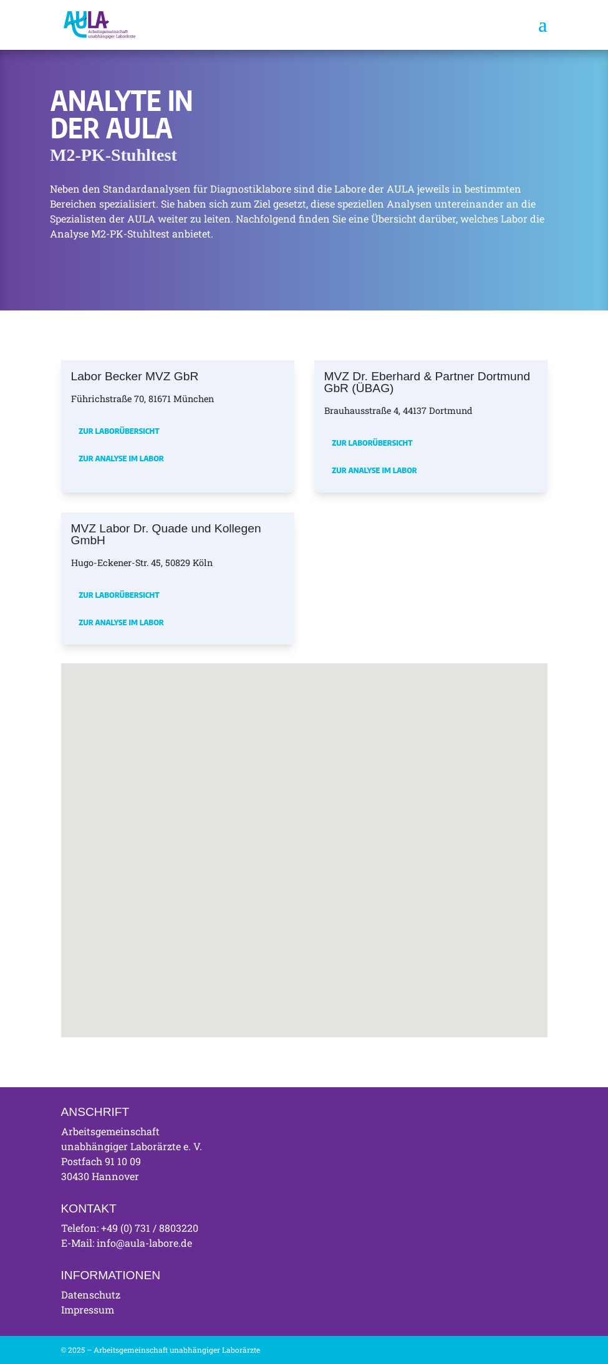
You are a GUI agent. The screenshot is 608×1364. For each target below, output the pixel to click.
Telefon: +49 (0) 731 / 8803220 (129, 1227)
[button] (232, 823)
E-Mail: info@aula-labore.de (126, 1242)
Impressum (87, 1309)
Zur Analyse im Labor (121, 458)
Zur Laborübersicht (119, 431)
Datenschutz (90, 1294)
